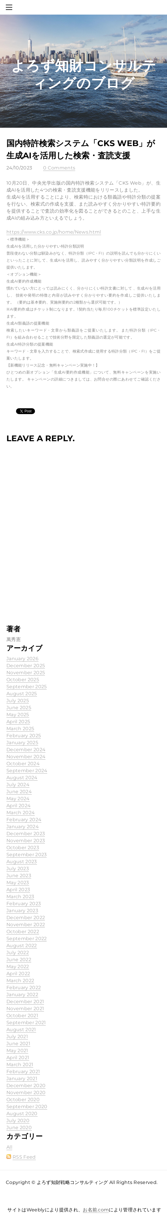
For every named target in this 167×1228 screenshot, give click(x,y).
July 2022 (17, 952)
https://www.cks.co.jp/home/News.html (53, 232)
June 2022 (18, 959)
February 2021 (23, 1071)
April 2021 (17, 1057)
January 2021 (21, 1078)
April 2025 (18, 721)
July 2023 (17, 868)
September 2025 (26, 686)
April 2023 (18, 889)
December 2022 (25, 917)
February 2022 (23, 987)
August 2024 (22, 777)
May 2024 (18, 798)
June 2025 (18, 707)
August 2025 (21, 693)
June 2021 (18, 1043)
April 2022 (18, 973)
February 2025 (23, 735)
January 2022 (22, 994)
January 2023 (22, 910)
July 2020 (17, 1120)
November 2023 (25, 840)
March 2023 (20, 896)
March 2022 (20, 980)
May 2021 (17, 1050)
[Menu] (10, 7)
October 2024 (23, 763)
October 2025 (22, 679)
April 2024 (18, 805)
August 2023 (21, 861)
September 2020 (26, 1106)
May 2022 (17, 966)
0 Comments (59, 168)
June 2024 (19, 791)
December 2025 (25, 665)
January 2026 (22, 658)
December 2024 (25, 749)
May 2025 (17, 714)
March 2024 (20, 812)
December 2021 (25, 1001)
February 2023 (23, 903)
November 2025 (25, 672)
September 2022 (26, 938)
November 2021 (25, 1008)
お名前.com (96, 1210)
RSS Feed (24, 1157)
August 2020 (22, 1113)
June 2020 (19, 1127)
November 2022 (25, 924)
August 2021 (21, 1029)
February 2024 (23, 819)
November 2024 (25, 756)
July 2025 (17, 700)
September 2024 (26, 770)
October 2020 (23, 1099)
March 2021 (19, 1064)
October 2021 (22, 1015)
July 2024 (17, 784)
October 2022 (22, 931)
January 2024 (22, 826)
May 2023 (17, 882)
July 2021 (17, 1036)
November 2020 (25, 1092)
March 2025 (20, 728)
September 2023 (26, 854)
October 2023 (22, 847)
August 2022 (21, 945)
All (9, 1147)
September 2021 (26, 1022)
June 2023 (18, 875)
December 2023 (25, 833)
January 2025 (22, 742)
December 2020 (25, 1085)
